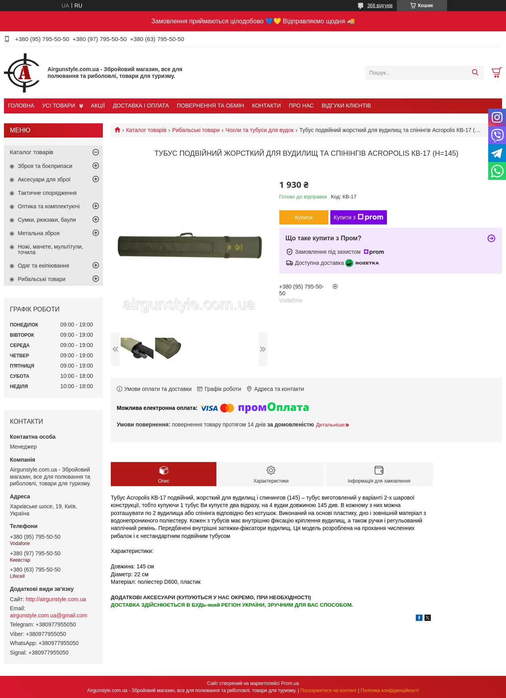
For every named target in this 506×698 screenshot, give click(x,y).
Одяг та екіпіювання (43, 265)
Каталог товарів (146, 130)
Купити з (358, 217)
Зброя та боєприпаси (45, 166)
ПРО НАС (301, 105)
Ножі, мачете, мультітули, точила (50, 249)
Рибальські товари (196, 130)
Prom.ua (290, 683)
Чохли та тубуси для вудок (260, 130)
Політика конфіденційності (389, 690)
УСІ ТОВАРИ (58, 105)
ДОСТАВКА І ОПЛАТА (141, 105)
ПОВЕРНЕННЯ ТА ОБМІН (210, 105)
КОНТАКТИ (266, 105)
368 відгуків (379, 5)
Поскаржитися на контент (328, 690)
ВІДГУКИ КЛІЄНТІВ (346, 105)
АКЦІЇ (98, 105)
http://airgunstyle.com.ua (56, 599)
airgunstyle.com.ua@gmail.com (48, 615)
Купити (304, 217)
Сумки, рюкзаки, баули (47, 220)
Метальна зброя (39, 233)
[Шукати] (475, 73)
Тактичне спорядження (47, 193)
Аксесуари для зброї (44, 179)
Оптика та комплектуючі (49, 206)
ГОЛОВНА (21, 105)
